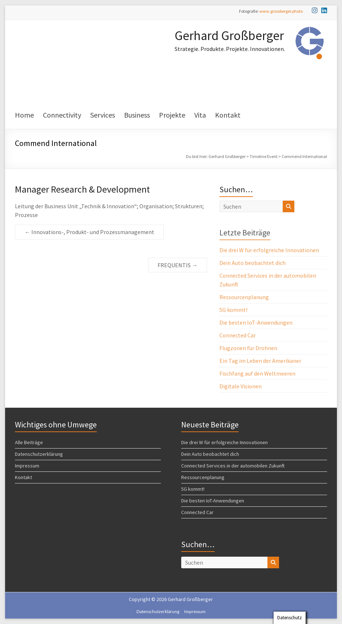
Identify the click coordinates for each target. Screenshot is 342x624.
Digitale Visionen (240, 387)
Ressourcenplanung (244, 298)
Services (102, 114)
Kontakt (227, 114)
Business (137, 114)
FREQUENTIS (178, 265)
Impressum (27, 465)
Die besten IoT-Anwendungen (256, 323)
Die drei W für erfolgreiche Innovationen (269, 251)
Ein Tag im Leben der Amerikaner (260, 362)
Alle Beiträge (29, 442)
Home (24, 114)
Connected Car (237, 336)
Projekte (172, 114)
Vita (200, 114)
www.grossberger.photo (281, 11)
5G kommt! (233, 311)
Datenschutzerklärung (39, 454)
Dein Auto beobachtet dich (252, 264)
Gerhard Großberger (229, 36)
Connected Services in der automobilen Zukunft (233, 465)
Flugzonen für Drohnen (248, 349)
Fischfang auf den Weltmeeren (257, 374)
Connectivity (62, 114)
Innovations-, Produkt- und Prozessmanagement (89, 232)
